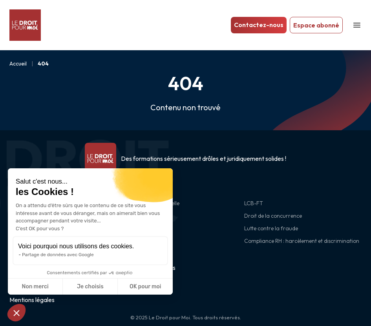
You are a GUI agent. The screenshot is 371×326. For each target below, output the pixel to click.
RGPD (134, 215)
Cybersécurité (144, 228)
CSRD (134, 240)
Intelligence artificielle (153, 203)
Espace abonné (316, 25)
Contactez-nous (258, 25)
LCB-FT (253, 203)
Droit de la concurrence (273, 215)
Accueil (18, 63)
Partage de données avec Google (58, 254)
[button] (16, 312)
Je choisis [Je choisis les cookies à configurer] (90, 286)
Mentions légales (32, 300)
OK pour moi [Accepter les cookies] (145, 286)
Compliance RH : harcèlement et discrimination (301, 240)
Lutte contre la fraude (271, 228)
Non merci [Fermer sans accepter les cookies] (35, 286)
